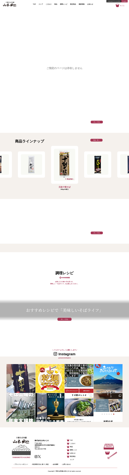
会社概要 (55, 464)
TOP (34, 4)
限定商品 (73, 4)
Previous (48, 168)
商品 (55, 4)
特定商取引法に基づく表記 (40, 464)
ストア (41, 4)
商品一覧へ (96, 140)
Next (81, 168)
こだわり (49, 4)
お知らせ (90, 4)
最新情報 (82, 4)
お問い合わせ (66, 464)
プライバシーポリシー (21, 464)
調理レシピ (63, 4)
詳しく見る (97, 122)
